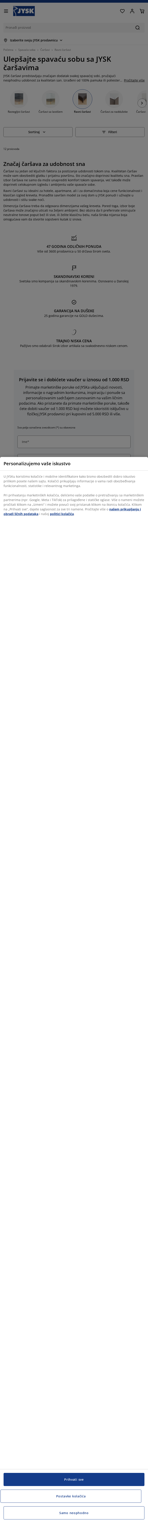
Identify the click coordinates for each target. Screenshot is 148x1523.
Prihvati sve (74, 1479)
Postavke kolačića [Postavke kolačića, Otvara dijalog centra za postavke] (71, 1496)
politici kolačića (62, 514)
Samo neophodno (74, 1513)
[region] (74, 990)
